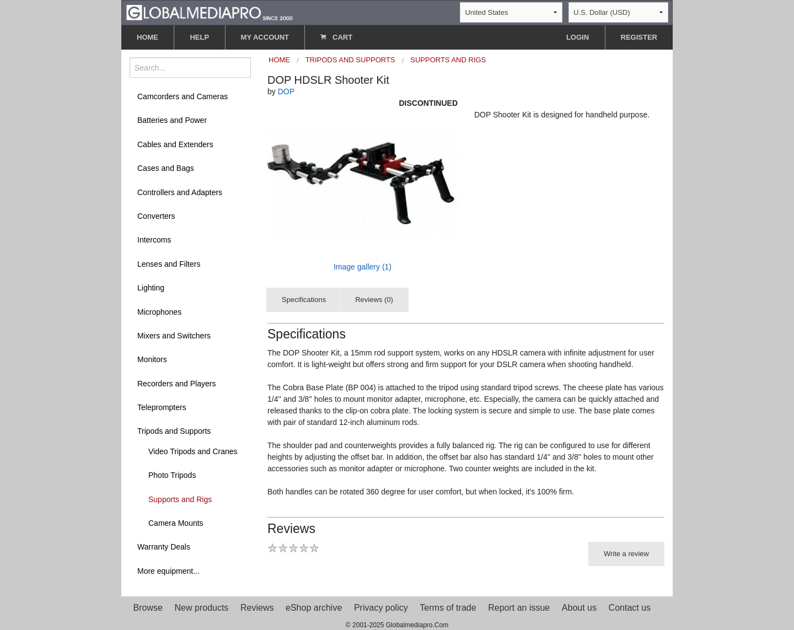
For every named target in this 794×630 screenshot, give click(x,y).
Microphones (159, 312)
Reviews (256, 607)
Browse (148, 607)
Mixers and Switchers (174, 335)
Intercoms (154, 239)
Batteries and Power (172, 120)
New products (202, 607)
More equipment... (168, 571)
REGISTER (639, 37)
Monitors (152, 359)
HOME (147, 37)
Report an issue (519, 607)
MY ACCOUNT (265, 37)
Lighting (150, 287)
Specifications (304, 299)
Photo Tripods (172, 475)
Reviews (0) (374, 299)
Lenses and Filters (168, 264)
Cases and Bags (165, 168)
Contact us (630, 607)
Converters (156, 216)
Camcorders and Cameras (182, 96)
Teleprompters (161, 407)
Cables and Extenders (175, 144)
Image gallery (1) (362, 266)
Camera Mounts (175, 523)
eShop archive (314, 607)
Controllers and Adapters (179, 192)
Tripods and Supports (174, 431)
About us (579, 607)
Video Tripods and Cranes (193, 451)
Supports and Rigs (180, 499)
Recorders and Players (176, 383)
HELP (199, 37)
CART (336, 37)
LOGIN (577, 37)
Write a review (626, 554)
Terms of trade (448, 607)
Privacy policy (381, 607)
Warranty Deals (163, 546)
